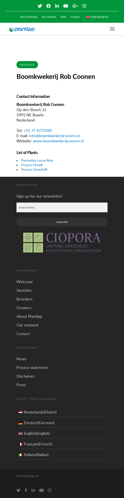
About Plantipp (28, 16)
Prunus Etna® (32, 165)
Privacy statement (31, 367)
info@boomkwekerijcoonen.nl (54, 135)
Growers (23, 307)
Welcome (24, 281)
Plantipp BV (32, 476)
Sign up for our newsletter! (39, 196)
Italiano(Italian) (34, 454)
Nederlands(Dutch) (38, 412)
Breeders (24, 299)
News (21, 358)
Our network (49, 16)
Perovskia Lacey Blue (37, 160)
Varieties (24, 290)
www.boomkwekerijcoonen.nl (58, 140)
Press (63, 16)
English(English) (34, 433)
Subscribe (62, 222)
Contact (75, 16)
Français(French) (35, 443)
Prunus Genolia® (34, 169)
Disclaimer (25, 376)
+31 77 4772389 (38, 130)
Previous (27, 64)
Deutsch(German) (36, 422)
